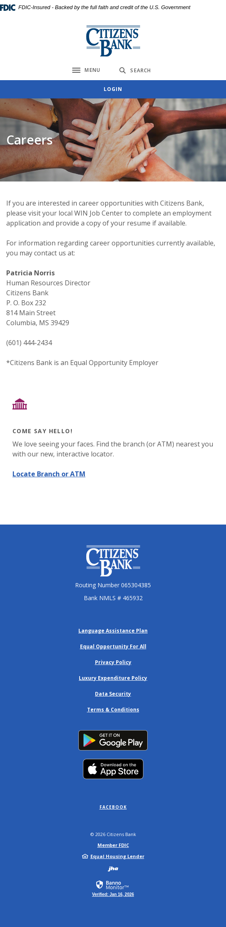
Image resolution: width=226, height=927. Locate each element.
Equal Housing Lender (117, 856)
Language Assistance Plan (113, 630)
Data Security (113, 693)
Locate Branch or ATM (48, 473)
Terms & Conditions (113, 709)
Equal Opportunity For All (113, 646)
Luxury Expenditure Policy (113, 678)
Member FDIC (113, 845)
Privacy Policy (113, 662)
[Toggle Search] (135, 70)
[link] (113, 888)
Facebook (113, 807)
